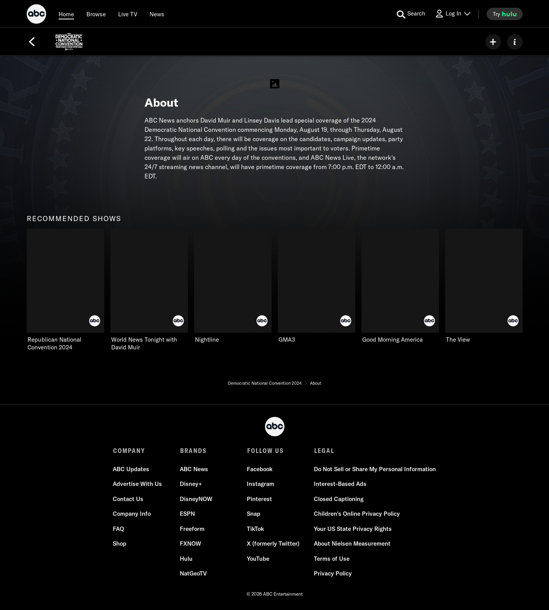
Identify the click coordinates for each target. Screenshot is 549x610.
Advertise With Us (137, 483)
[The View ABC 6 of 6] (484, 286)
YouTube (258, 558)
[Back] (32, 42)
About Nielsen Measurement (352, 543)
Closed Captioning (339, 499)
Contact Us (128, 499)
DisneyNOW (196, 499)
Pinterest (259, 499)
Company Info (132, 513)
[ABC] (36, 15)
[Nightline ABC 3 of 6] (233, 286)
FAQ (118, 528)
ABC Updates (131, 469)
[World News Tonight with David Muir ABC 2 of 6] (149, 290)
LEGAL (324, 450)
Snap (254, 513)
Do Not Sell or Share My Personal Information (375, 469)
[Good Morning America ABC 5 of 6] (400, 286)
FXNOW (190, 543)
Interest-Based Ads (340, 483)
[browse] (96, 14)
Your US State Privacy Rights (353, 528)
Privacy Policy (333, 573)
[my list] (493, 42)
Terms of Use (332, 558)
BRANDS (193, 450)
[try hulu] (505, 14)
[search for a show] (411, 14)
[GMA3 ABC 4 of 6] (316, 286)
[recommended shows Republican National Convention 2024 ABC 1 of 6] (65, 290)
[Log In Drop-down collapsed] (452, 14)
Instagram (261, 483)
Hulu (186, 558)
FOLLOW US (265, 450)
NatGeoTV (193, 573)
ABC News (194, 469)
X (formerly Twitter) (273, 543)
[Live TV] (127, 14)
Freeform (192, 528)
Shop (120, 543)
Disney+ (191, 483)
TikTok (255, 528)
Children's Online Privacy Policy (357, 513)
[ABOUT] (515, 42)
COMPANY (129, 450)
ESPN (187, 513)
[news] (157, 14)
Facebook (260, 469)
